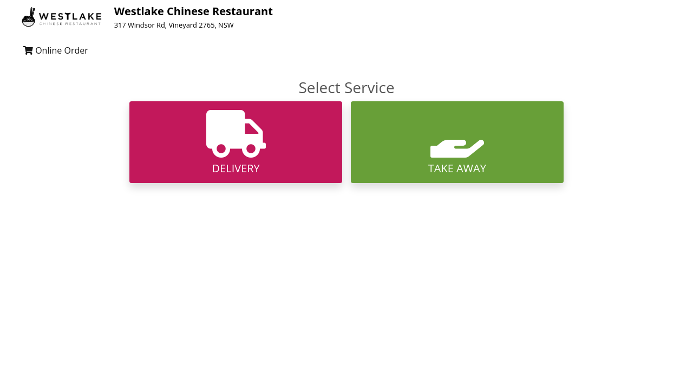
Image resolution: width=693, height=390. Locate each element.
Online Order (55, 50)
